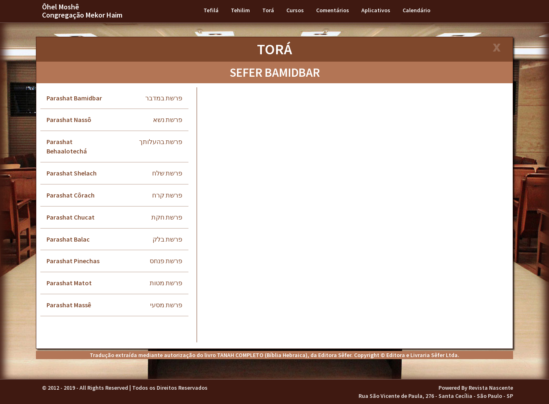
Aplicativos (375, 10)
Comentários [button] (332, 10)
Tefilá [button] (211, 10)
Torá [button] (268, 10)
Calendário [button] (416, 10)
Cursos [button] (295, 10)
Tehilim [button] (240, 10)
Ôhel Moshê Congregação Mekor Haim (82, 11)
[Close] (496, 48)
